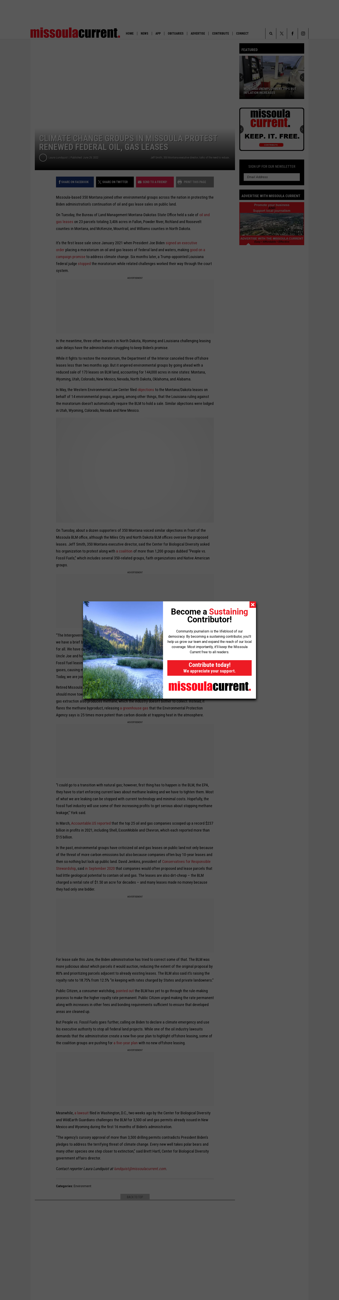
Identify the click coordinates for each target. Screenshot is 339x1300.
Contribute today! (209, 667)
